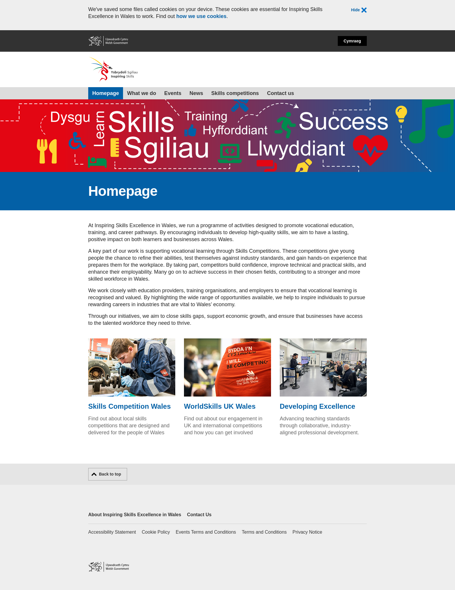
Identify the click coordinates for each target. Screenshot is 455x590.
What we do (141, 93)
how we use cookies (201, 16)
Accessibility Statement (112, 532)
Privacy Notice (307, 532)
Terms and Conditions (264, 532)
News (196, 93)
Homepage (105, 93)
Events (172, 93)
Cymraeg (352, 41)
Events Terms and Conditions (206, 532)
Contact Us (199, 514)
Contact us (280, 93)
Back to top (110, 474)
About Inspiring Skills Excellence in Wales (134, 514)
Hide (359, 10)
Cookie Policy (156, 532)
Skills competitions (235, 93)
